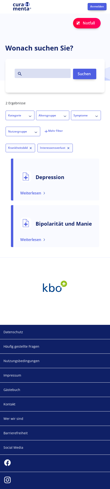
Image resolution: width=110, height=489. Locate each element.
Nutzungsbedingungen (21, 361)
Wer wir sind (13, 418)
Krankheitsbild (18, 148)
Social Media (13, 447)
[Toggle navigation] (6, 8)
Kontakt (9, 404)
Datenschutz (13, 332)
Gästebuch (11, 389)
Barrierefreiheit (15, 433)
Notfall (89, 23)
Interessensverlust (52, 148)
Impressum (12, 375)
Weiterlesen (30, 193)
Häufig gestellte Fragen (21, 346)
